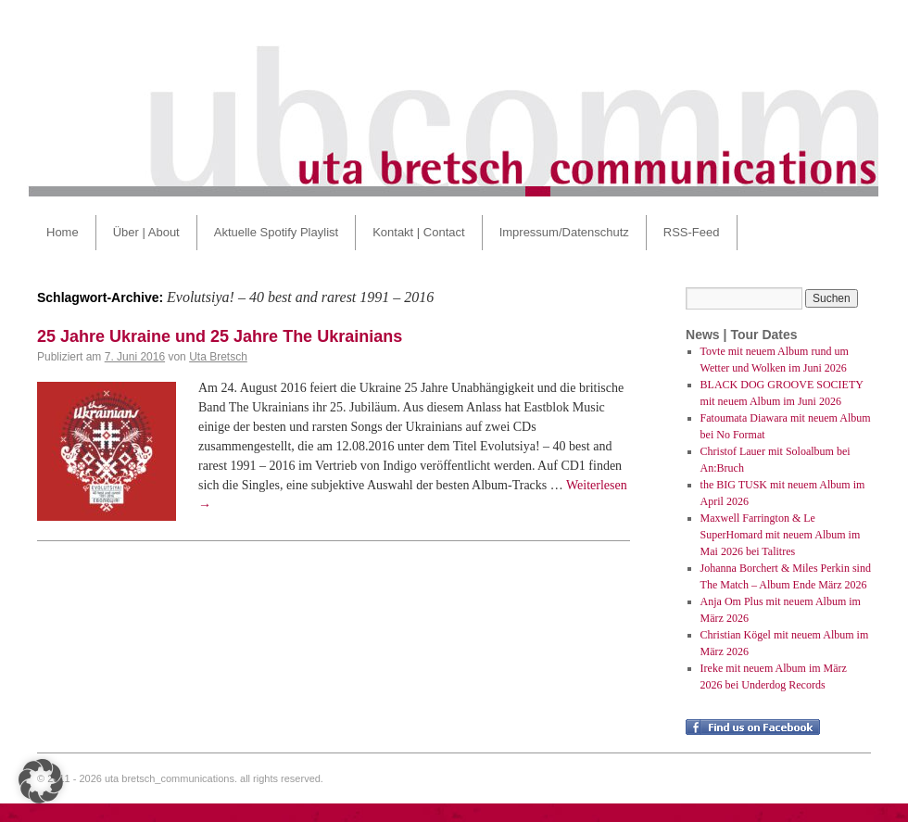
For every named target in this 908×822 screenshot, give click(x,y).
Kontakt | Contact (418, 232)
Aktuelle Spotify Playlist (276, 232)
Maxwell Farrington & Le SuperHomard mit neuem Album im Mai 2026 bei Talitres (780, 535)
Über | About (146, 232)
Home (62, 232)
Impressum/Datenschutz (564, 232)
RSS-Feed (691, 232)
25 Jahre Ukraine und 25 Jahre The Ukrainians (219, 336)
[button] (41, 781)
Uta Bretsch (218, 356)
